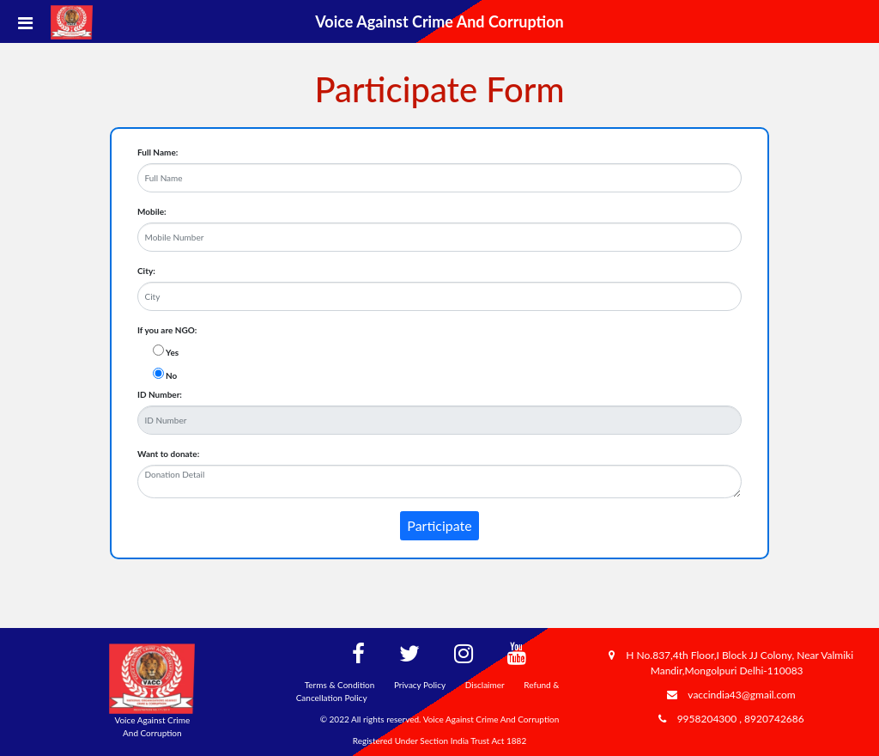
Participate (439, 525)
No (171, 375)
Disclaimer (485, 685)
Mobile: (152, 211)
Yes (172, 352)
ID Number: (159, 394)
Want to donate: (168, 453)
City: (146, 270)
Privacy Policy (420, 685)
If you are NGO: (167, 330)
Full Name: (157, 152)
